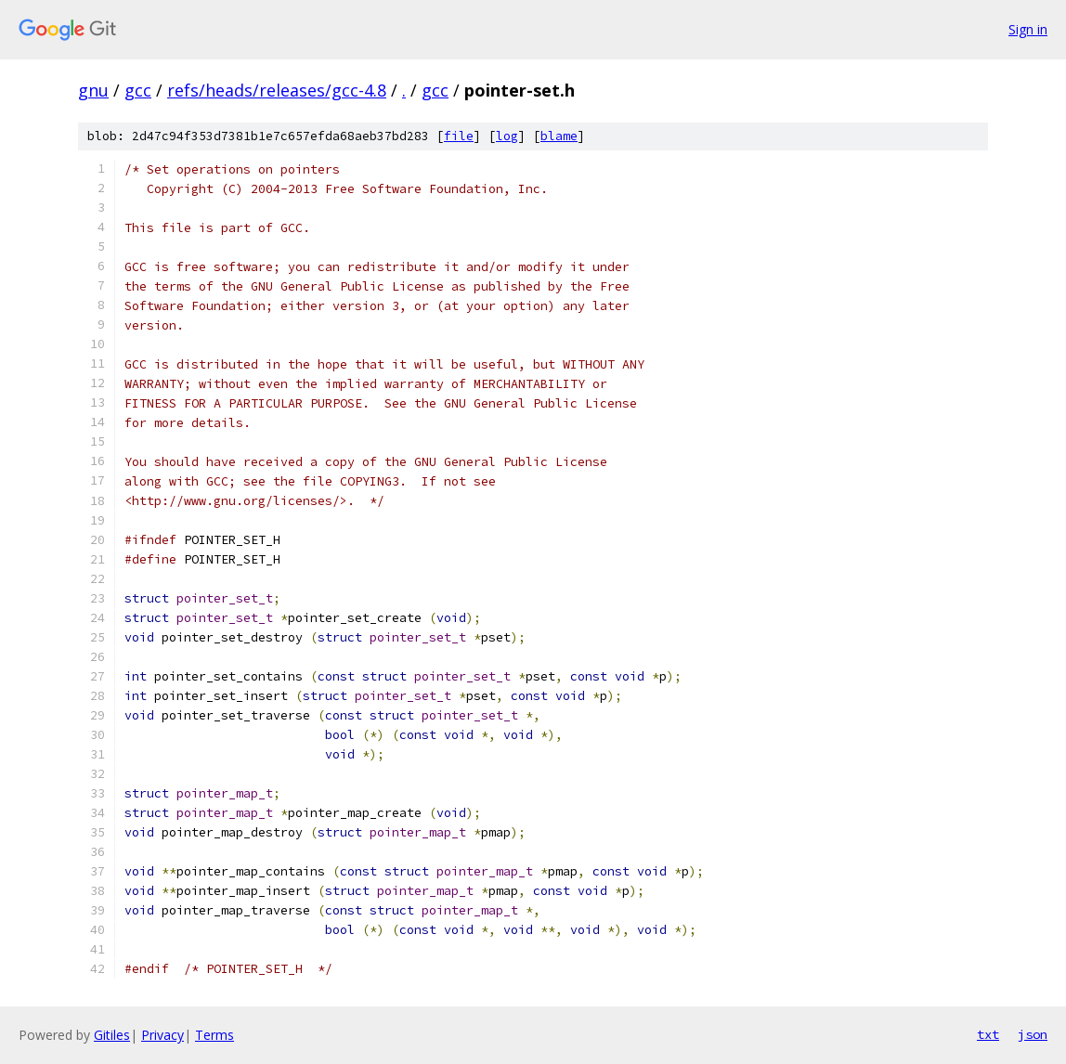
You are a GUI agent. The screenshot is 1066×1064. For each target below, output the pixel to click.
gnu (93, 90)
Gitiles (112, 1035)
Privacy (162, 1035)
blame (559, 136)
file (459, 136)
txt (988, 1034)
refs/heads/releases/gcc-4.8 (276, 90)
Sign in (1027, 29)
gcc (137, 90)
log (507, 136)
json (1032, 1034)
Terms (214, 1035)
